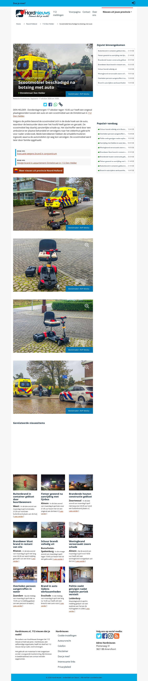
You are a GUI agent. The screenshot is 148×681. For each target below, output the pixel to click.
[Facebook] (104, 637)
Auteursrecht (64, 640)
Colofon (62, 646)
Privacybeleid (64, 666)
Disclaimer (63, 651)
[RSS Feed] (116, 637)
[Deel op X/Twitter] (45, 105)
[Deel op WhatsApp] (55, 105)
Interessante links (66, 661)
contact (36, 656)
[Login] (133, 2)
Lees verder (18, 516)
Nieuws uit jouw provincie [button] (116, 11)
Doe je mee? (64, 656)
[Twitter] (99, 637)
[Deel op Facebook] (50, 105)
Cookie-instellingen (67, 635)
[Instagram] (110, 637)
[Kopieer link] (60, 105)
